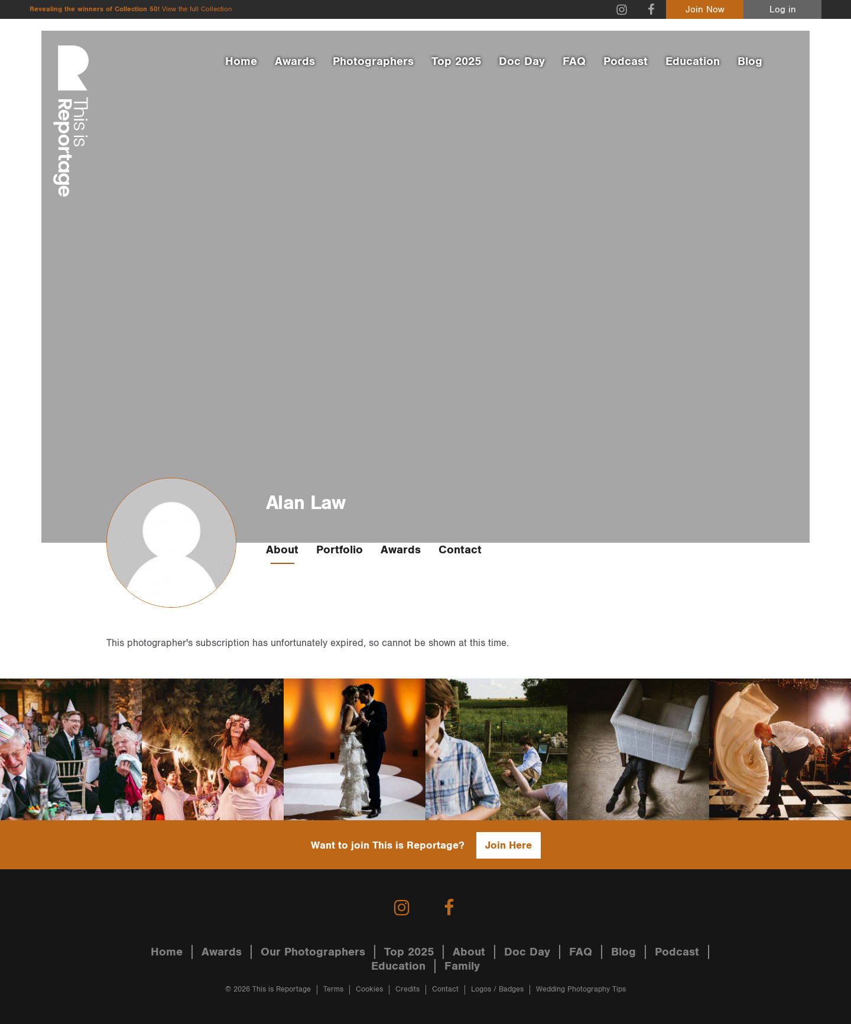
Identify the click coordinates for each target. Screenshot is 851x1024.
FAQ (574, 61)
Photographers (373, 61)
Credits (407, 989)
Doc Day (522, 61)
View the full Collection (197, 9)
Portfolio (339, 550)
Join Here (508, 845)
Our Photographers (313, 952)
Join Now (705, 9)
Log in (782, 9)
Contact (460, 550)
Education (692, 61)
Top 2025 (456, 61)
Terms (333, 989)
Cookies (369, 989)
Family (462, 966)
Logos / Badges (497, 989)
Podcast (625, 61)
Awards (295, 61)
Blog (750, 61)
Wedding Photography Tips (581, 989)
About (282, 550)
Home (241, 61)
